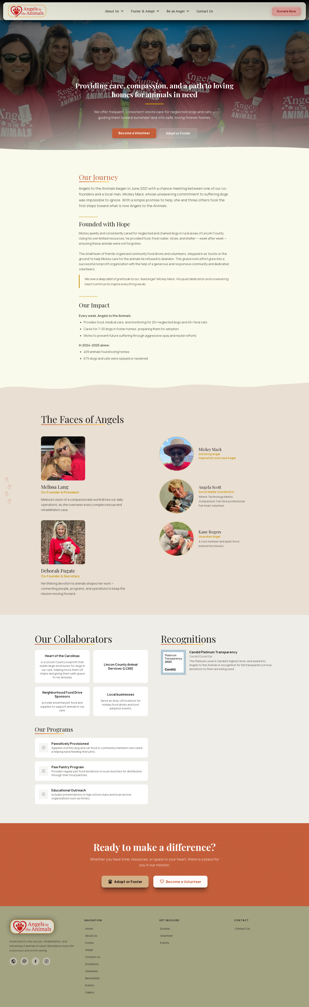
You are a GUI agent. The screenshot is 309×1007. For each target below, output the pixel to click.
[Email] (24, 961)
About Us (115, 11)
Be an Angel (178, 11)
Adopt (89, 950)
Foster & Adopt (145, 11)
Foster (89, 943)
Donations (92, 964)
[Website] (13, 961)
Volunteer (91, 971)
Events (89, 985)
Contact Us (204, 11)
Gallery (89, 992)
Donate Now (286, 11)
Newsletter (92, 978)
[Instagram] (46, 961)
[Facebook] (35, 961)
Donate (165, 928)
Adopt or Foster (178, 133)
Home (89, 928)
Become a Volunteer (134, 133)
